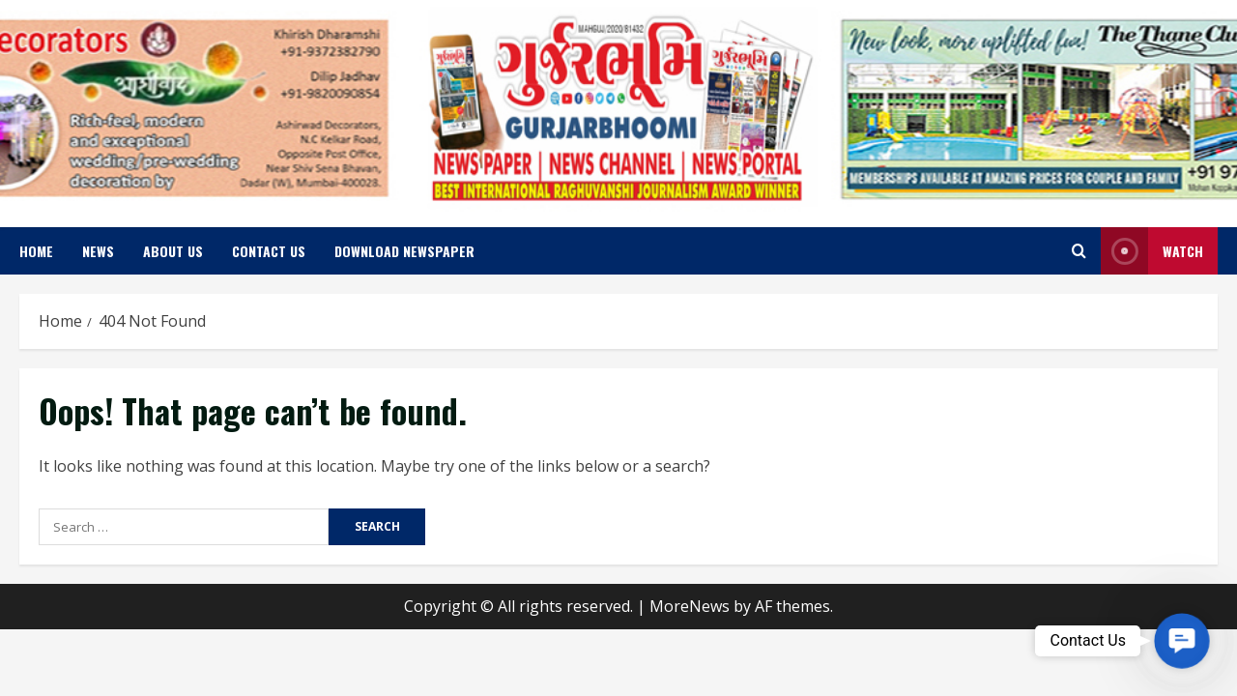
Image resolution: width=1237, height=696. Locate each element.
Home (36, 251)
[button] (1181, 640)
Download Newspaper (404, 251)
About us (173, 251)
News (98, 251)
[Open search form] (1079, 251)
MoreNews (689, 606)
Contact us (268, 251)
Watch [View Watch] (1152, 251)
